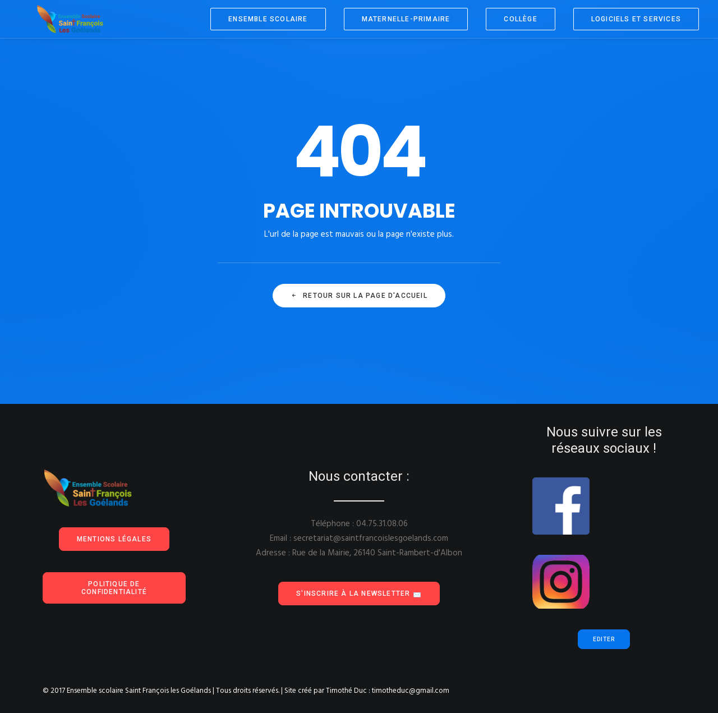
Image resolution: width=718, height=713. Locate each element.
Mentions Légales (114, 539)
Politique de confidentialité (114, 588)
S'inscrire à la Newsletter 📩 (359, 593)
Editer (604, 639)
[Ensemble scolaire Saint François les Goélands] (60, 19)
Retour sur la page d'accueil (359, 296)
